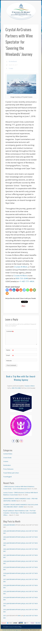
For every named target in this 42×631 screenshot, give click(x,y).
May (19, 531)
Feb (10, 525)
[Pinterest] (17, 290)
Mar (13, 525)
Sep (30, 531)
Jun (22, 531)
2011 (4, 615)
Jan (8, 525)
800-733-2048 (22, 278)
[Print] (31, 290)
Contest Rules (7, 454)
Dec (4, 533)
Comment (10, 331)
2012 (4, 609)
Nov (36, 531)
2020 (4, 561)
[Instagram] (10, 290)
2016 (4, 585)
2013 (4, 603)
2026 (4, 525)
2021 (4, 555)
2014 (4, 597)
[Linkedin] (13, 290)
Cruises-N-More (20, 267)
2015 (4, 591)
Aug (27, 531)
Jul (25, 531)
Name (10, 350)
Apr (16, 531)
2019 (4, 567)
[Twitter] (24, 290)
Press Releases (8, 469)
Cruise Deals (7, 458)
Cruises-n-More (30, 386)
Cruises (11, 68)
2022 (4, 549)
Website (9, 361)
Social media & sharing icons (11, 630)
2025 (4, 531)
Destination (7, 465)
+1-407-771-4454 (26, 281)
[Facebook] (7, 290)
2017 (4, 579)
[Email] (34, 290)
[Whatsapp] (27, 290)
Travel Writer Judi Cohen (11, 473)
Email (10, 355)
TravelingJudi (7, 477)
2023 (4, 543)
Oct (33, 531)
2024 (4, 537)
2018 (4, 573)
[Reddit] (20, 290)
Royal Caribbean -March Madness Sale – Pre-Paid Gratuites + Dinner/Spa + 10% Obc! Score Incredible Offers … (19, 513)
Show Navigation (37, 19)
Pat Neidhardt (13, 61)
